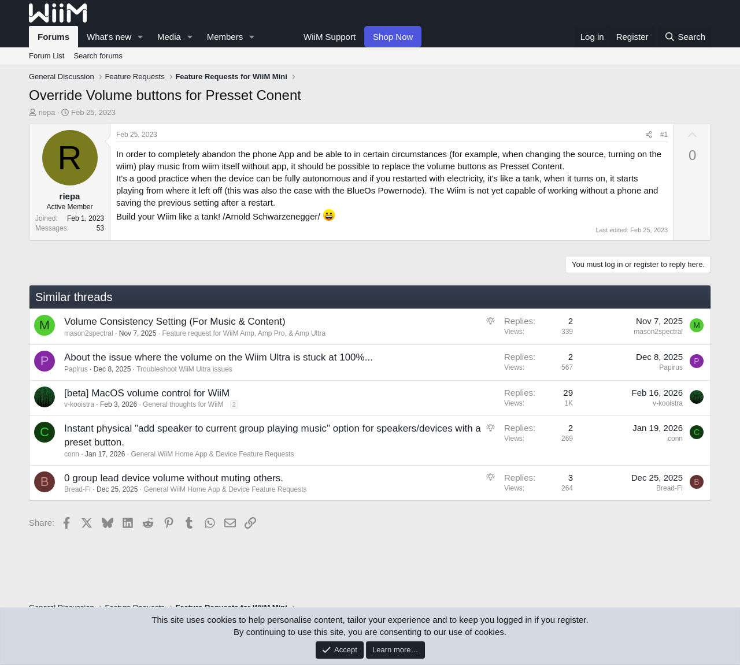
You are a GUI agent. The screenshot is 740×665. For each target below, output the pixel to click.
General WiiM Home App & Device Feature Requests (212, 454)
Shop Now (393, 37)
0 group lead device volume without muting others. (173, 478)
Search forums (98, 55)
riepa (47, 112)
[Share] (648, 135)
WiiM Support (330, 37)
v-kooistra (79, 404)
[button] (140, 36)
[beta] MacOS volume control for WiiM (147, 393)
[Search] (684, 36)
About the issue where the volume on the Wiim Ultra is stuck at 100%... (218, 357)
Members (225, 37)
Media (169, 37)
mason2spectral (88, 333)
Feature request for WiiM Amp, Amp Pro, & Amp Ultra (243, 333)
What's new (109, 37)
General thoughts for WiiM (183, 404)
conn (71, 454)
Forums (53, 37)
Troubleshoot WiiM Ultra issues (184, 369)
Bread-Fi (77, 489)
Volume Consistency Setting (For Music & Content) (175, 321)
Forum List (46, 55)
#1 (664, 135)
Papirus (76, 369)
